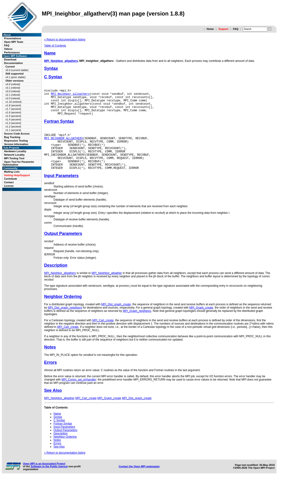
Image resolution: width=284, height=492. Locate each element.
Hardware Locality (15, 151)
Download (10, 59)
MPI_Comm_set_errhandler (78, 393)
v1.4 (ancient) (13, 119)
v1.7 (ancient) (13, 108)
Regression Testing (16, 140)
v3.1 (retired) (12, 87)
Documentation (13, 63)
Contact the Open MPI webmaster (139, 479)
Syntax (51, 68)
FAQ (235, 29)
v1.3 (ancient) (13, 123)
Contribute (10, 178)
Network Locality (14, 154)
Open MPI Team (13, 41)
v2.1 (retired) (12, 94)
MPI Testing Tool (14, 158)
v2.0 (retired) (12, 98)
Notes (50, 360)
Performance (12, 52)
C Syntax (53, 77)
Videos (8, 49)
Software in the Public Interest (49, 479)
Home (210, 29)
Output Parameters (63, 247)
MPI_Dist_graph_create (116, 317)
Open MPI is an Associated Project (44, 477)
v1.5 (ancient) (13, 116)
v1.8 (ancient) (13, 105)
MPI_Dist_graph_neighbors (65, 321)
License (9, 185)
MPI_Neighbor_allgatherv (61, 61)
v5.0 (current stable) (16, 70)
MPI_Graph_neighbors (137, 324)
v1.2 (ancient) (13, 126)
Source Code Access (17, 133)
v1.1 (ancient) (13, 130)
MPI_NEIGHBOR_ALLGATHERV (63, 145)
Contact (9, 182)
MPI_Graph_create (201, 321)
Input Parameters (61, 189)
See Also (53, 403)
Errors (50, 375)
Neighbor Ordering (63, 310)
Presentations (12, 38)
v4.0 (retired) (12, 84)
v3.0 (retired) (12, 91)
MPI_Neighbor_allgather (107, 286)
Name (50, 53)
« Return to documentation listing (64, 39)
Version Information (16, 144)
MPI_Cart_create (103, 333)
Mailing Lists (12, 171)
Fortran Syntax (59, 127)
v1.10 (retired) (13, 101)
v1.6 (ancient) (13, 112)
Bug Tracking (12, 137)
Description (55, 278)
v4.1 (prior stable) (15, 77)
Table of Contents (55, 45)
